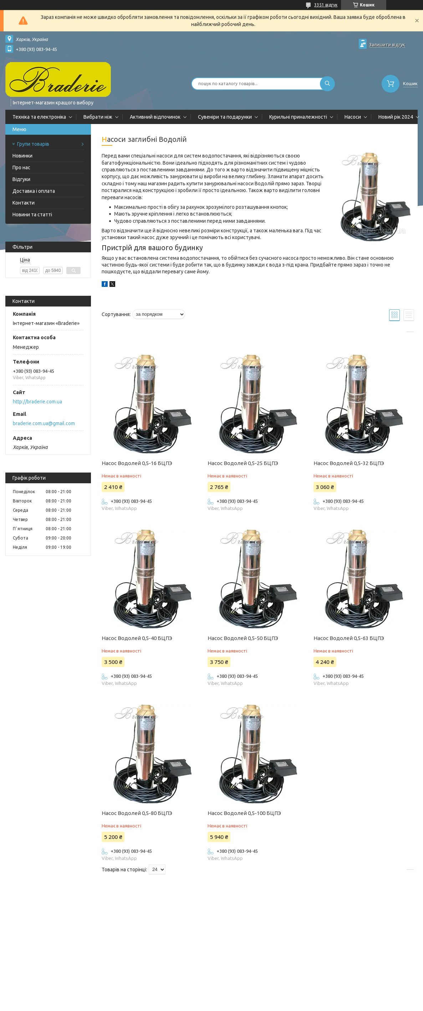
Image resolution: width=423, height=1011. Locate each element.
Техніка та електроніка (39, 116)
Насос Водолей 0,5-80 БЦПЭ (137, 813)
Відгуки (21, 179)
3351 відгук (325, 4)
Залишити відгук (387, 44)
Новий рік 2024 (395, 116)
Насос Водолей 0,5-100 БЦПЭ (244, 813)
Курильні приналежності (298, 116)
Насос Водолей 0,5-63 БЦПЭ (349, 638)
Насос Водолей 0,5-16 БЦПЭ (137, 463)
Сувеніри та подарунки (225, 116)
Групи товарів (33, 144)
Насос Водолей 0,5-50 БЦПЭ (243, 638)
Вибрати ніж (97, 116)
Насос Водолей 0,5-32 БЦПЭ (349, 463)
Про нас (21, 167)
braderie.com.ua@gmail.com (44, 423)
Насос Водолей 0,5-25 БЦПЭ (243, 463)
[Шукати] (327, 83)
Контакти (23, 203)
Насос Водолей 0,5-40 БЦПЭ (137, 638)
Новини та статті (32, 214)
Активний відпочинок (155, 116)
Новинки (22, 156)
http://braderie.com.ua (37, 401)
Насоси (353, 116)
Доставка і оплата (33, 191)
